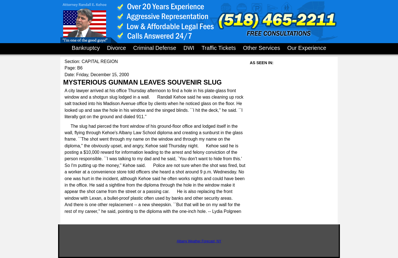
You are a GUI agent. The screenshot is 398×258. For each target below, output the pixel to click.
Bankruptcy (86, 48)
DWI (188, 48)
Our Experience (306, 48)
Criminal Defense (154, 48)
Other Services (261, 48)
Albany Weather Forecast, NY (199, 241)
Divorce (116, 48)
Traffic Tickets (219, 48)
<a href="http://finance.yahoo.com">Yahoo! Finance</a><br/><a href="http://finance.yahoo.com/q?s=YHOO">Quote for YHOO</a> (292, 122)
